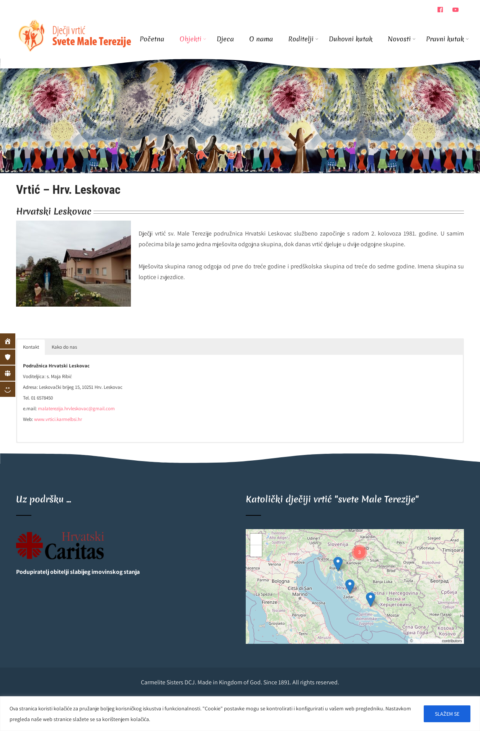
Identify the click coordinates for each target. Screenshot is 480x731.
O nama (261, 38)
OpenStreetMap (427, 641)
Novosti (402, 38)
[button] (338, 564)
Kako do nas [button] (64, 347)
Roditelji (303, 38)
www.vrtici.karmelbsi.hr (58, 419)
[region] (240, 713)
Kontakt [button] (31, 347)
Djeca (225, 38)
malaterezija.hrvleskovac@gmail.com (76, 408)
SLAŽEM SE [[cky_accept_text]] (447, 713)
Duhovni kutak (350, 38)
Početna (152, 38)
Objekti (193, 38)
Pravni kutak (445, 38)
